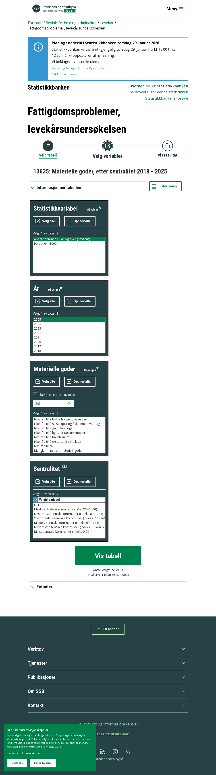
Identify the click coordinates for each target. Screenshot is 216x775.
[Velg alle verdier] (46, 221)
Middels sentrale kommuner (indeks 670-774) (69, 522)
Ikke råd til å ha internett (69, 437)
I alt (69, 505)
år (36, 288)
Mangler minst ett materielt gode (69, 450)
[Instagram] (115, 751)
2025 (69, 319)
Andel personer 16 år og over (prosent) (69, 239)
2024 (69, 324)
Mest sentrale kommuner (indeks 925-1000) (69, 509)
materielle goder (54, 369)
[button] (50, 469)
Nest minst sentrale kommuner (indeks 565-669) (69, 527)
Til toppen (108, 629)
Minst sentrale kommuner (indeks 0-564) (69, 531)
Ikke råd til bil (69, 446)
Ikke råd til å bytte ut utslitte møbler (69, 432)
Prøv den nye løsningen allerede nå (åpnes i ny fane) (79, 68)
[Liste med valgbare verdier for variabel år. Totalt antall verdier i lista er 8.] (69, 335)
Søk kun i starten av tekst (57, 395)
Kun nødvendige (43, 763)
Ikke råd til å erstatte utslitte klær (69, 441)
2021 (69, 337)
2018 (69, 351)
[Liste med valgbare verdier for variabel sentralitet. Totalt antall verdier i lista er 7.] (69, 520)
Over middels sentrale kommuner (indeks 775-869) (69, 518)
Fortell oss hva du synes (64, 74)
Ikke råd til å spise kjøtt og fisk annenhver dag (69, 424)
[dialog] (50, 748)
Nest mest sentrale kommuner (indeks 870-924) (69, 514)
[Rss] (128, 751)
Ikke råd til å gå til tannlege (69, 428)
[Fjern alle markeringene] (80, 221)
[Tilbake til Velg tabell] (48, 149)
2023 (69, 328)
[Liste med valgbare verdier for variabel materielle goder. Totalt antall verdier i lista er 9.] (69, 435)
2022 (69, 333)
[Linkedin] (103, 751)
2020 (69, 342)
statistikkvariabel (55, 208)
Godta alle (17, 763)
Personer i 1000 (69, 243)
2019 (69, 346)
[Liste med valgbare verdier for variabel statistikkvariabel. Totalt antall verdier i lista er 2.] (69, 255)
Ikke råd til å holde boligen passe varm (69, 419)
